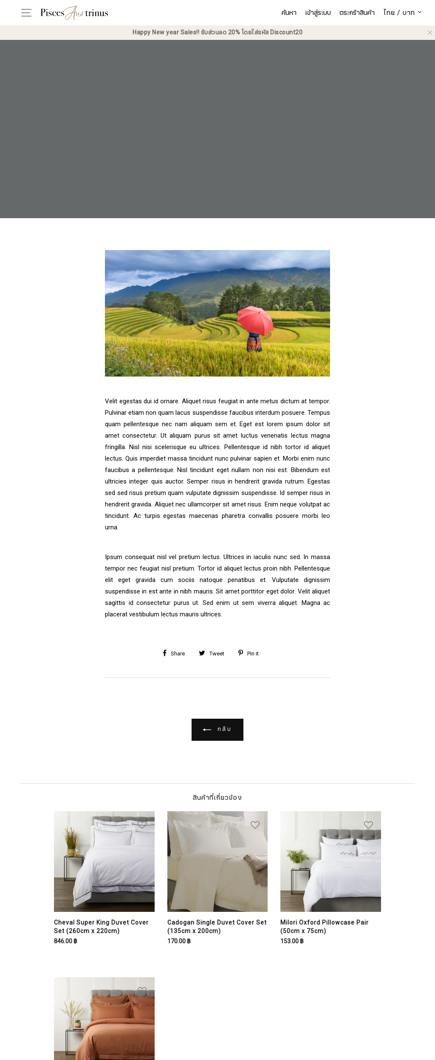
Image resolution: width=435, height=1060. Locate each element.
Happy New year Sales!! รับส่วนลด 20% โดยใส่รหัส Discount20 (217, 32)
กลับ (218, 729)
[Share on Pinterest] (251, 653)
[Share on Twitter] (215, 653)
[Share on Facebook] (177, 653)
